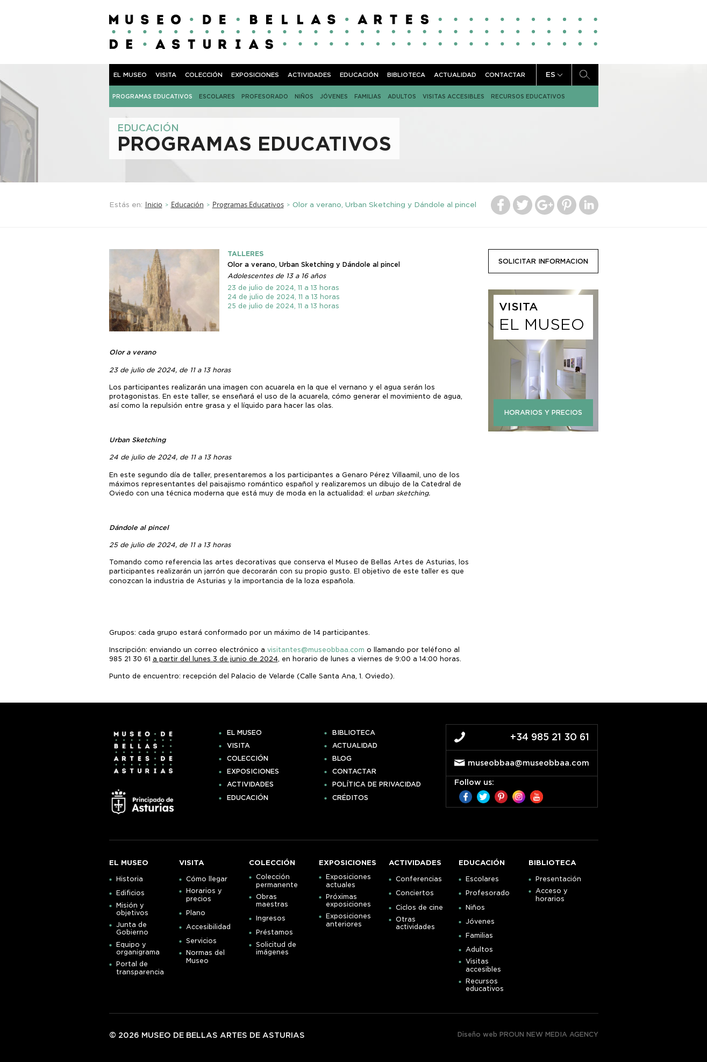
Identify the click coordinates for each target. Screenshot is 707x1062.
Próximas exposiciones (348, 900)
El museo (130, 75)
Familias (367, 96)
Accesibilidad (208, 927)
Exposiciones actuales (348, 880)
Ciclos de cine (419, 907)
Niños (304, 96)
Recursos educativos (528, 96)
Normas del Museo (205, 956)
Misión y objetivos (132, 909)
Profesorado (264, 96)
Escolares (217, 96)
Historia (129, 879)
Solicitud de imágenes (276, 948)
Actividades (309, 75)
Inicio (153, 204)
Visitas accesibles (453, 96)
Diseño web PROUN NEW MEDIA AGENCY (528, 1034)
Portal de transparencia (140, 967)
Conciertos (415, 893)
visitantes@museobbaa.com (316, 650)
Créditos (350, 798)
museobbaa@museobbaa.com (528, 763)
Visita (165, 75)
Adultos (402, 96)
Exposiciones (255, 75)
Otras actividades (415, 923)
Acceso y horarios (551, 894)
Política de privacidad (376, 784)
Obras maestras (272, 900)
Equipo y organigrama (138, 948)
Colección (204, 75)
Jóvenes (334, 96)
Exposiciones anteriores (348, 920)
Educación (359, 75)
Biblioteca (406, 75)
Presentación (558, 879)
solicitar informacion (543, 261)
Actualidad (455, 75)
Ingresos (270, 918)
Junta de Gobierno (132, 928)
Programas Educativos (152, 96)
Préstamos (274, 932)
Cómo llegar (206, 879)
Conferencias (419, 879)
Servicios (201, 941)
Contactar (505, 75)
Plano (195, 913)
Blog (342, 758)
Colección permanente (277, 880)
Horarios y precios (204, 894)
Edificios (130, 893)
